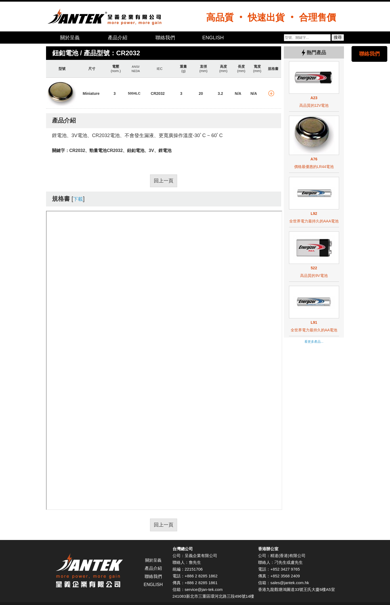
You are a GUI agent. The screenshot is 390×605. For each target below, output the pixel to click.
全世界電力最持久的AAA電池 (314, 221)
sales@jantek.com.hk (289, 582)
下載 (78, 199)
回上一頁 (163, 180)
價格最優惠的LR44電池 (313, 166)
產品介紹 (117, 37)
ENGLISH (213, 37)
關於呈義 (70, 37)
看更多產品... (313, 342)
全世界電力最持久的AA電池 (314, 330)
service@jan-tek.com (204, 589)
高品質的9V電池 (313, 275)
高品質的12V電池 (314, 105)
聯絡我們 (165, 37)
